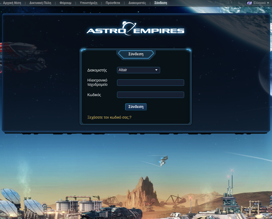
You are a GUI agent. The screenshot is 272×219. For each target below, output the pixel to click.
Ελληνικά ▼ (258, 3)
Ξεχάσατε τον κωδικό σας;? (109, 117)
